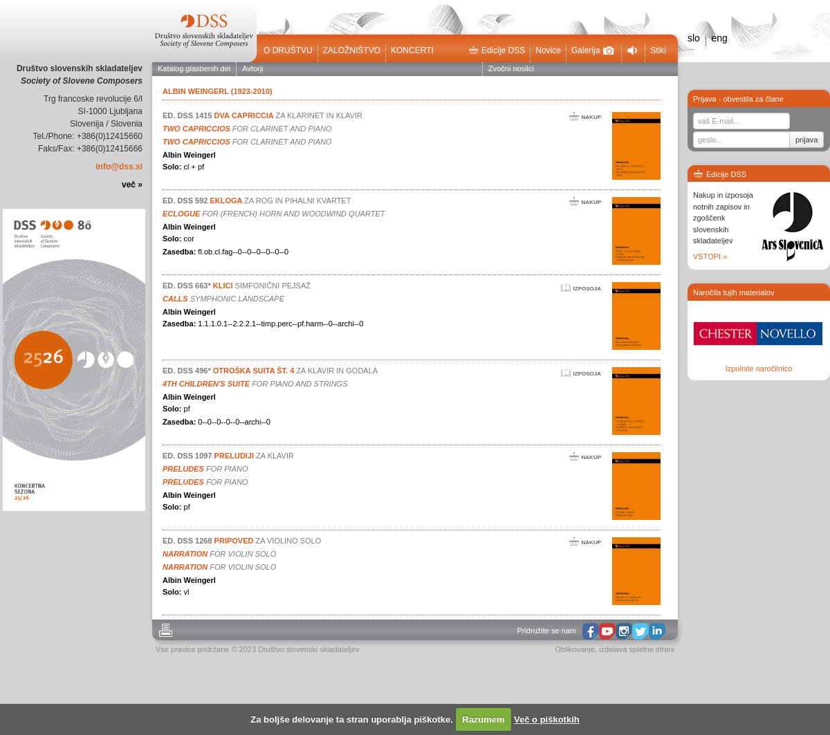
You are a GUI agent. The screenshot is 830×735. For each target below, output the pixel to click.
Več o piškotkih (547, 719)
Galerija (592, 50)
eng (719, 38)
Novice (548, 50)
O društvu (288, 50)
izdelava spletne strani (636, 649)
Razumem (483, 719)
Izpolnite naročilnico (759, 368)
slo (694, 38)
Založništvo (351, 50)
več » (132, 184)
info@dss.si (118, 166)
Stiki (658, 50)
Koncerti (412, 50)
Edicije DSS (496, 50)
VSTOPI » (710, 256)
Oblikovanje (575, 649)
